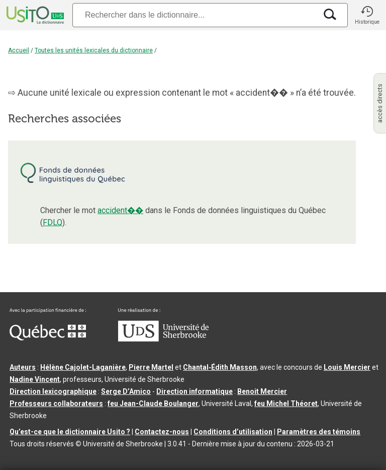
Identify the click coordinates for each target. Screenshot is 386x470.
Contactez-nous (162, 432)
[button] (367, 15)
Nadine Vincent (35, 379)
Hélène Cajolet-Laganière (83, 367)
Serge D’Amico (126, 391)
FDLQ (52, 222)
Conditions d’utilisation (233, 432)
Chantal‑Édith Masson (220, 367)
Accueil (18, 50)
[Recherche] (194, 15)
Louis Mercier (347, 367)
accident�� (120, 210)
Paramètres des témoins (318, 432)
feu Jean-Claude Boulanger (153, 403)
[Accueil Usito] (34, 15)
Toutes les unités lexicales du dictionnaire (94, 50)
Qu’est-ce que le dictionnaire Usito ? (70, 432)
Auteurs (23, 367)
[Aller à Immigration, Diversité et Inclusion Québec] (48, 338)
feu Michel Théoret (286, 403)
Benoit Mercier (262, 391)
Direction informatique (194, 391)
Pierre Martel (151, 367)
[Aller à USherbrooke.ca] (163, 339)
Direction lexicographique (53, 391)
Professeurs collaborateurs (56, 403)
